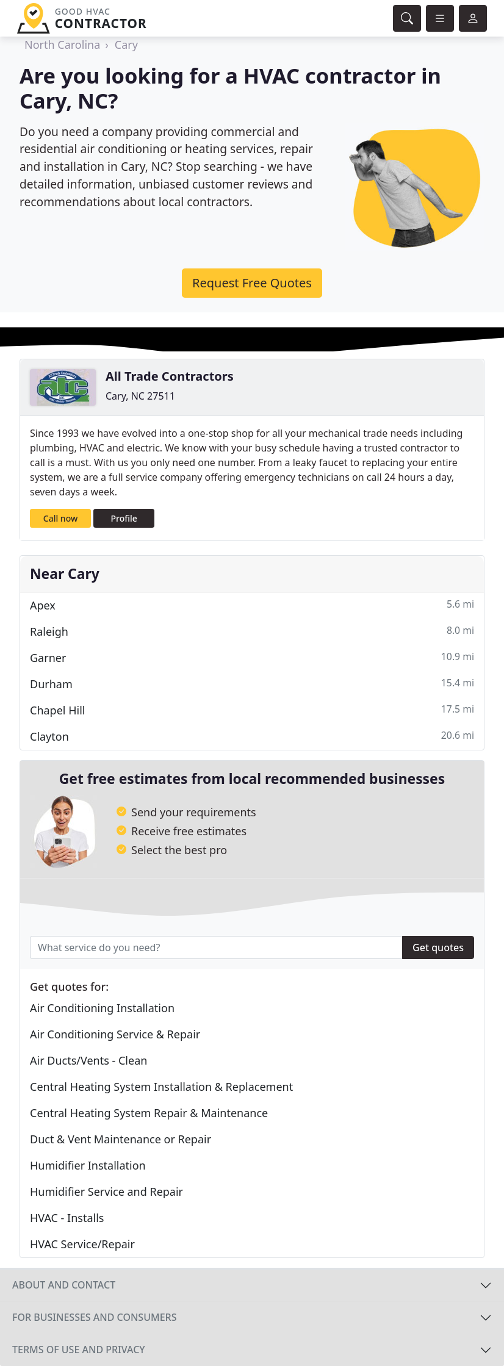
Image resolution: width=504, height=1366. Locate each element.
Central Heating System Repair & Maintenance (149, 1112)
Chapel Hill (252, 709)
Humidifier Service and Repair (106, 1191)
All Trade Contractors (170, 376)
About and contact (63, 1285)
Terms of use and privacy (78, 1349)
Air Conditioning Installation (102, 1008)
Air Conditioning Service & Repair (115, 1034)
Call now (60, 518)
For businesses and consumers (94, 1317)
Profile (124, 518)
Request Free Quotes (252, 283)
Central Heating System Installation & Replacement (161, 1086)
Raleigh (252, 631)
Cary (126, 44)
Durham (252, 683)
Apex (252, 605)
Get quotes (438, 947)
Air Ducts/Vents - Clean (88, 1060)
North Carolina (62, 44)
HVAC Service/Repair (82, 1244)
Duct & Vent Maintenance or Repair (120, 1139)
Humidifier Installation (88, 1165)
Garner (252, 657)
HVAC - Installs (67, 1217)
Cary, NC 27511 (140, 396)
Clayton (252, 736)
